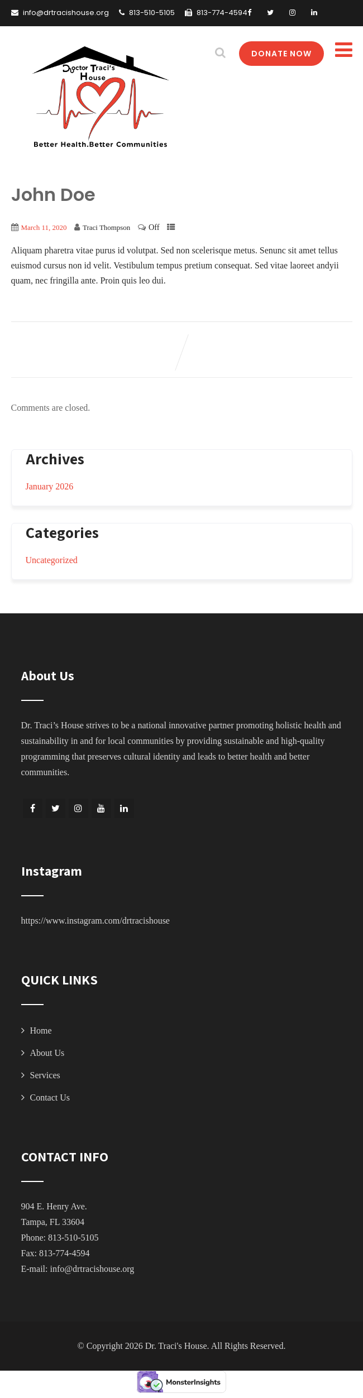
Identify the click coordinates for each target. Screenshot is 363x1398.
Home (41, 1030)
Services (45, 1075)
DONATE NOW (281, 53)
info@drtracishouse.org (92, 1269)
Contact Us (50, 1097)
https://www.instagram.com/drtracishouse (95, 920)
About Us (47, 1053)
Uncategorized (52, 560)
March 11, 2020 (44, 227)
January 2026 (50, 486)
